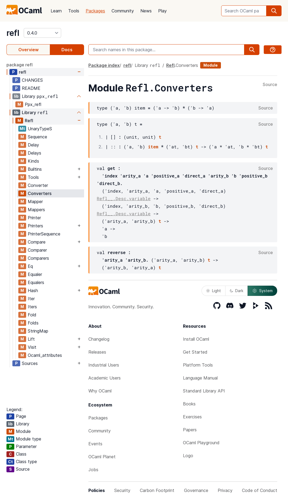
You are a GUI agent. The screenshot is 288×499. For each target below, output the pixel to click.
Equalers (36, 282)
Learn (56, 10)
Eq (30, 266)
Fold (32, 314)
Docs (66, 49)
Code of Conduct (259, 490)
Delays (34, 153)
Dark (236, 290)
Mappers (36, 209)
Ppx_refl (33, 104)
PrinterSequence (44, 234)
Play (162, 10)
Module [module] (210, 65)
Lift (31, 339)
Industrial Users (103, 365)
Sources (30, 363)
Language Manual (200, 378)
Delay (33, 145)
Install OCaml (196, 339)
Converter (38, 185)
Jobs (93, 469)
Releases (97, 352)
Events (95, 443)
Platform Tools (198, 365)
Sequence (37, 136)
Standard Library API (204, 391)
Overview (28, 49)
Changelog (98, 339)
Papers (190, 429)
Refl (29, 120)
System (262, 290)
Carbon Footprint (157, 490)
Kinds (33, 161)
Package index (104, 65)
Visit (32, 347)
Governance (196, 490)
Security (122, 490)
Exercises (192, 416)
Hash (33, 290)
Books (189, 403)
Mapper (35, 201)
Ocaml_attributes (45, 355)
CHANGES (32, 80)
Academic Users (104, 378)
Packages (95, 10)
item (153, 146)
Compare (37, 242)
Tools (73, 10)
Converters (39, 193)
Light (213, 290)
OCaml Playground (201, 442)
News (146, 10)
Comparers (38, 258)
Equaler (35, 274)
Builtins (35, 169)
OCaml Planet (102, 456)
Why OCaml (100, 391)
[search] (274, 10)
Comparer (37, 250)
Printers (35, 225)
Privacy (225, 490)
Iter (31, 298)
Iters (32, 306)
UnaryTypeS (40, 128)
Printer (34, 217)
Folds (33, 323)
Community (123, 10)
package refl (19, 64)
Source (270, 84)
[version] (42, 33)
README (31, 88)
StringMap (38, 331)
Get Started (195, 352)
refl (12, 33)
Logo (188, 455)
